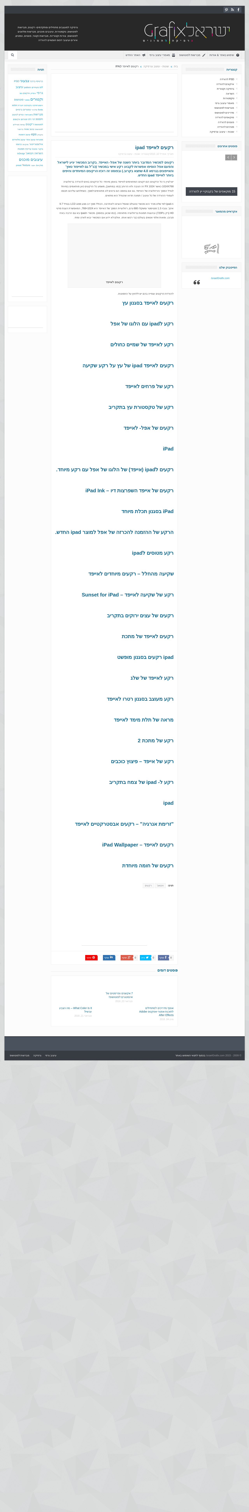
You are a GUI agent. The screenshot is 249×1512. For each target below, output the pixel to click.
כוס (21, 93)
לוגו (41, 87)
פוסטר (27, 100)
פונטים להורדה (226, 122)
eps (34, 134)
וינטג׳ (33, 165)
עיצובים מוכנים (31, 159)
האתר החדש (135, 55)
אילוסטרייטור (36, 144)
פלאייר (34, 110)
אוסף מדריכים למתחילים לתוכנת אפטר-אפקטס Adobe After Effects (156, 1012)
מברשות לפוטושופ (192, 55)
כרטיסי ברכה (36, 81)
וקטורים (36, 99)
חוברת (21, 105)
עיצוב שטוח (29, 129)
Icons (34, 149)
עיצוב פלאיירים (18, 139)
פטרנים (24, 119)
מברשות (38, 114)
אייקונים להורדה (225, 84)
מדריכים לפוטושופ (224, 112)
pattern (27, 87)
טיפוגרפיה (29, 115)
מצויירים (35, 87)
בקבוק (40, 135)
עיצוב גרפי (50, 1055)
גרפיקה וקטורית (225, 88)
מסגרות (39, 139)
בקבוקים (28, 105)
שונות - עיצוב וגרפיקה (129, 154)
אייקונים (26, 93)
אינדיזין (33, 93)
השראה (38, 153)
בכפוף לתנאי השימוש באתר (190, 1055)
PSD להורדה (227, 79)
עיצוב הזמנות (24, 134)
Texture (26, 165)
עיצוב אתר (30, 139)
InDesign (21, 153)
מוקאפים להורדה (224, 117)
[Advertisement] (114, 105)
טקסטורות (228, 98)
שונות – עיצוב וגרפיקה (222, 131)
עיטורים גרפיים (23, 109)
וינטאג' (160, 885)
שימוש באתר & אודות (224, 55)
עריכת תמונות (24, 149)
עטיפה (22, 124)
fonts (40, 109)
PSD (16, 81)
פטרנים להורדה (225, 126)
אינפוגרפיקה (37, 105)
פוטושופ (19, 99)
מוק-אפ (39, 165)
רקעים (169, 162)
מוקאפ (25, 144)
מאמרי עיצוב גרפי (162, 55)
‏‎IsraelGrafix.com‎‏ (220, 275)
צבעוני (24, 81)
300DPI (39, 119)
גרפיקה (37, 1055)
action (14, 105)
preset (18, 165)
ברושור (20, 129)
